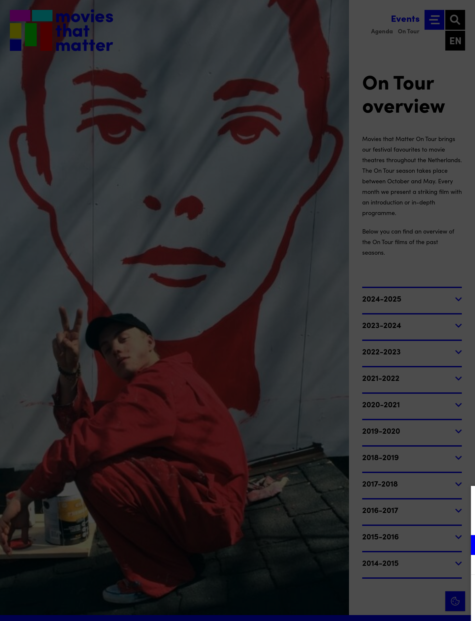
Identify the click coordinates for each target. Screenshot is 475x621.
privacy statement (392, 523)
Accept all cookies (419, 589)
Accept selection (419, 608)
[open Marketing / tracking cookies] (464, 565)
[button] (412, 544)
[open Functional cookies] (464, 545)
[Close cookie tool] (464, 497)
